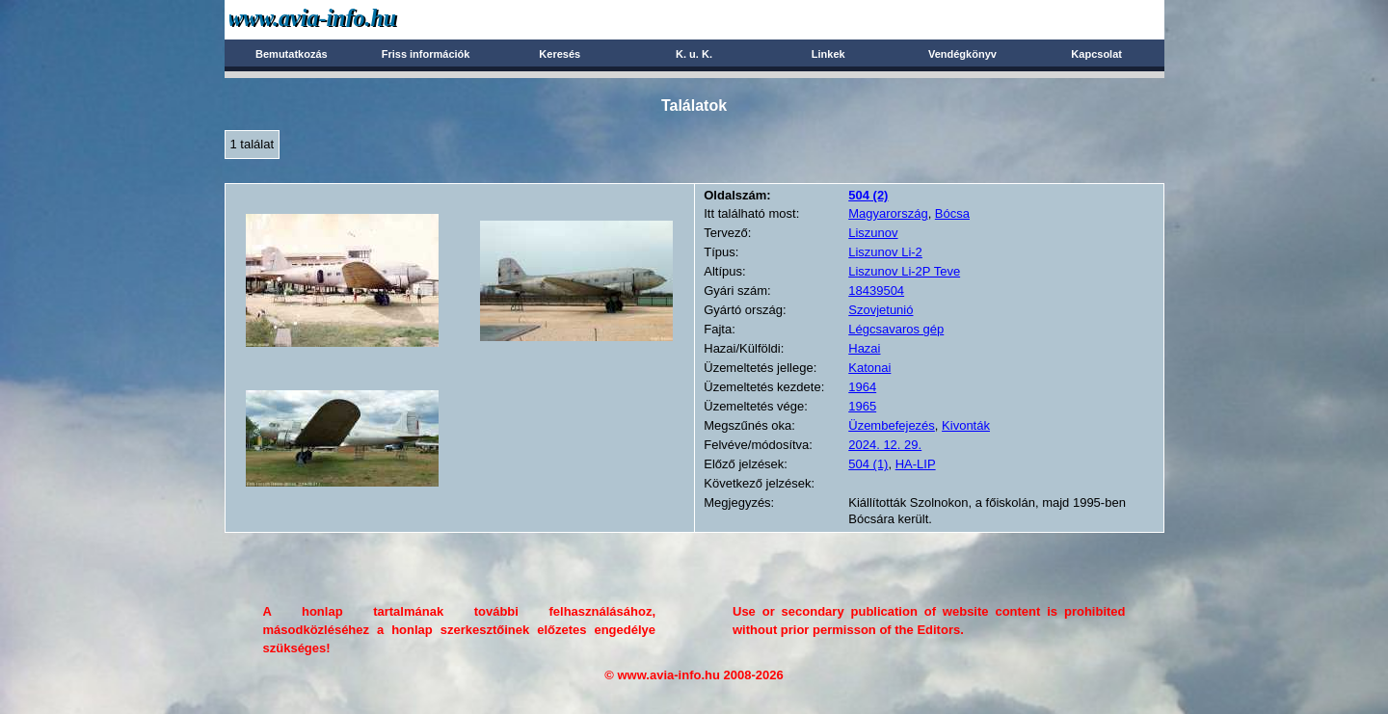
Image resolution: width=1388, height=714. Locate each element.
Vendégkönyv (962, 54)
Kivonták (966, 425)
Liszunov (872, 232)
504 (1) (868, 464)
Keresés (559, 54)
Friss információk (426, 54)
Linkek (828, 54)
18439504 (876, 290)
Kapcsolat (1096, 54)
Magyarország (887, 213)
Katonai (869, 367)
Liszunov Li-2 (885, 252)
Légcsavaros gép (896, 329)
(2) (868, 195)
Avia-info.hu (346, 19)
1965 (862, 406)
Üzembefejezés (891, 425)
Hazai (864, 348)
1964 (862, 387)
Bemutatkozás (291, 54)
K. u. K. (694, 54)
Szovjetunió (880, 310)
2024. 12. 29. (884, 444)
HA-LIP (915, 464)
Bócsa (952, 213)
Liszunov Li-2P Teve (904, 271)
